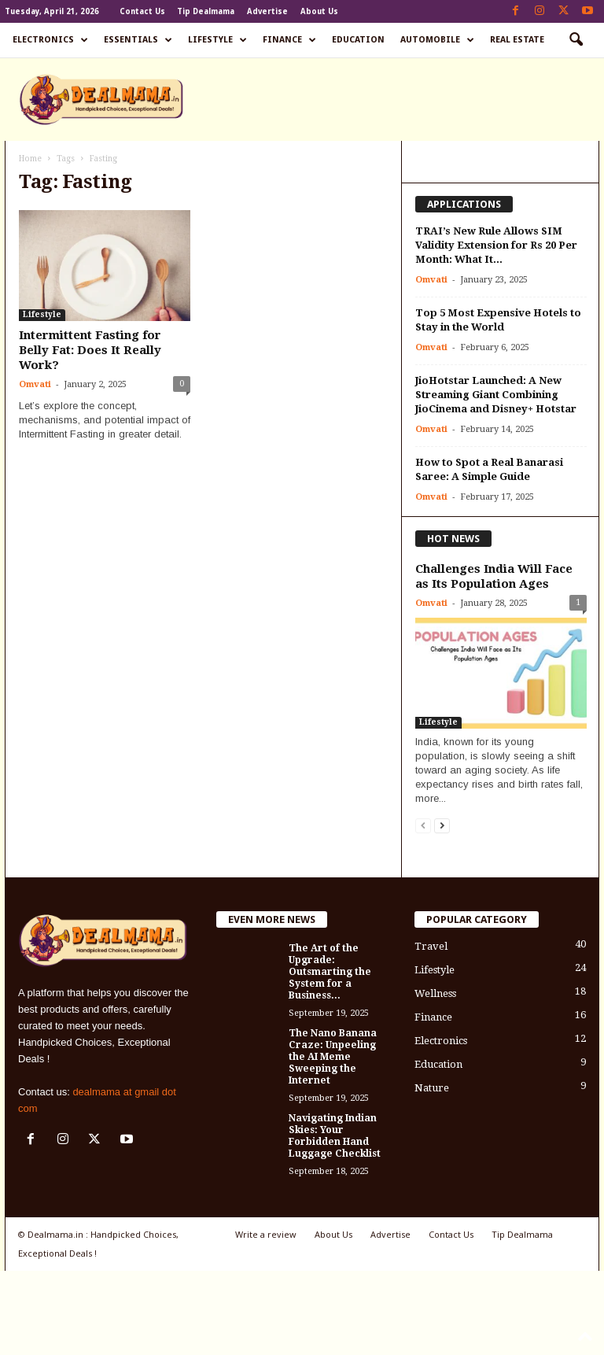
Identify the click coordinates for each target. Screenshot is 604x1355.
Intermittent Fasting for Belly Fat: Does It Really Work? (90, 350)
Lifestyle (217, 40)
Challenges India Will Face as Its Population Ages (494, 576)
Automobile (437, 40)
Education (358, 40)
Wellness (435, 993)
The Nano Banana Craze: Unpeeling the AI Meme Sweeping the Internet (333, 1057)
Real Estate (517, 40)
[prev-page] (423, 825)
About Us (319, 11)
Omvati (35, 384)
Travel (430, 946)
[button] (575, 40)
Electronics (50, 40)
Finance (289, 40)
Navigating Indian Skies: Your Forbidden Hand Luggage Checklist (335, 1136)
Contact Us (142, 11)
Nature (431, 1088)
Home (30, 158)
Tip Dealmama (205, 11)
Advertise (267, 11)
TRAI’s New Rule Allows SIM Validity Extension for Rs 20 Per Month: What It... (496, 245)
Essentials (138, 40)
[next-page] (442, 825)
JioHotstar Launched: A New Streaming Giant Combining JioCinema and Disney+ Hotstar (495, 395)
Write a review (265, 1234)
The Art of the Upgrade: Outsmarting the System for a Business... (330, 972)
